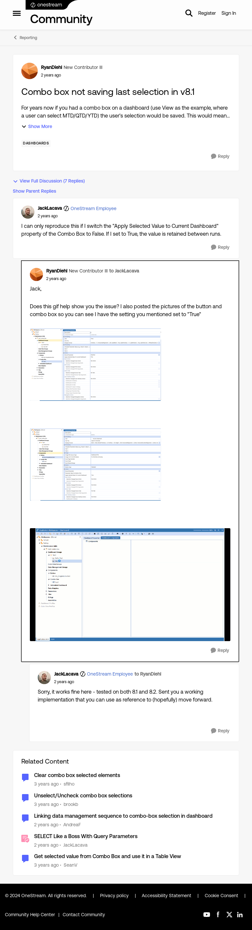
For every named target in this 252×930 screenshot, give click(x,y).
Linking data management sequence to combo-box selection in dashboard (123, 816)
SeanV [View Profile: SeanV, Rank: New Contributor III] (70, 865)
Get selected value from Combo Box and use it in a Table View (107, 856)
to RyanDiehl (148, 674)
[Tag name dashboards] (36, 143)
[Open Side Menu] (17, 13)
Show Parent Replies (34, 191)
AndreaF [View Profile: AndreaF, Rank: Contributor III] (72, 824)
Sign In (228, 13)
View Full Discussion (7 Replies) (49, 181)
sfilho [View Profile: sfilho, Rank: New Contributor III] (69, 784)
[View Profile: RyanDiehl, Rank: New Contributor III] (29, 71)
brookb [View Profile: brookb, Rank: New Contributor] (71, 804)
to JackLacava (124, 270)
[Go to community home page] (59, 13)
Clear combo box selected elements (77, 775)
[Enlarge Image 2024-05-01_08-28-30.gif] (130, 584)
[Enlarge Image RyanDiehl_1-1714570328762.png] (95, 364)
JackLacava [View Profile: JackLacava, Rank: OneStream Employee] (50, 208)
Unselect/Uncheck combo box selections (83, 795)
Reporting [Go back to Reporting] (25, 37)
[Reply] (220, 156)
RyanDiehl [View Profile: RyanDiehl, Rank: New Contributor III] (51, 67)
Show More (36, 126)
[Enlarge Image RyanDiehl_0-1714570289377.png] (95, 464)
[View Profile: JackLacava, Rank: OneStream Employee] (27, 212)
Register (207, 13)
